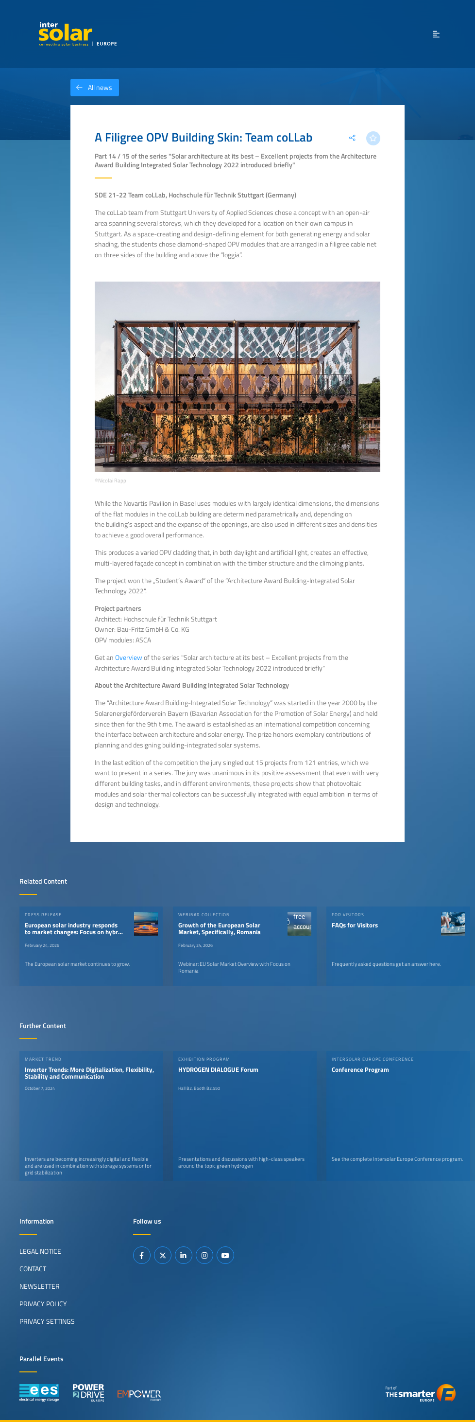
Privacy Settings (47, 1321)
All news (91, 87)
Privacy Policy (43, 1303)
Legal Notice (40, 1251)
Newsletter (39, 1286)
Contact (32, 1268)
